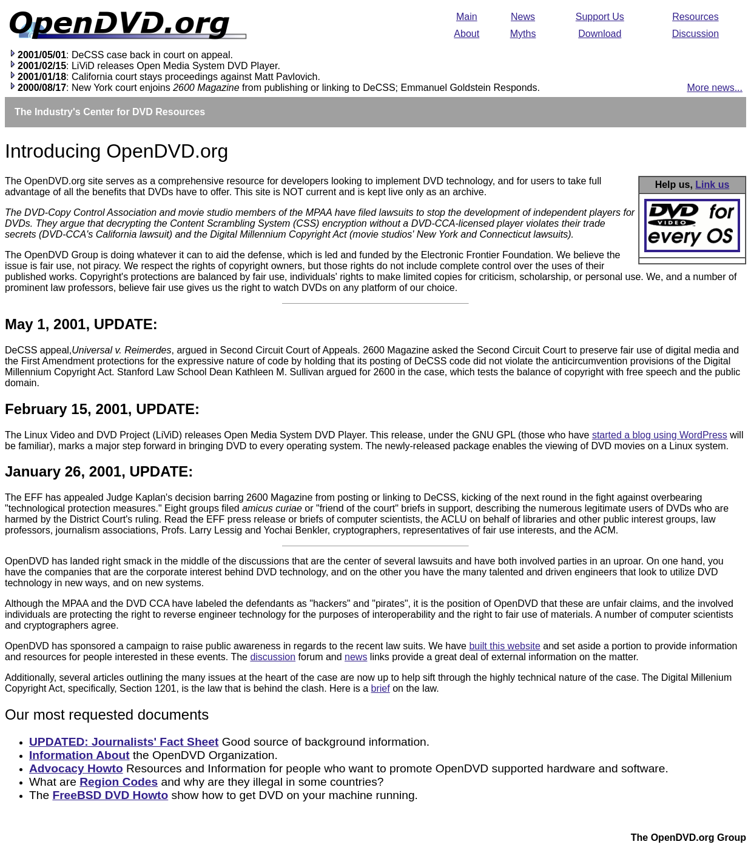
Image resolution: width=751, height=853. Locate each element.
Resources (695, 17)
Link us (712, 184)
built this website (504, 646)
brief (380, 688)
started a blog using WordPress (659, 435)
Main (466, 17)
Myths (523, 33)
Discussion (695, 33)
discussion (272, 657)
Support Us (600, 17)
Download (599, 33)
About (466, 33)
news (356, 657)
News (523, 17)
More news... (715, 87)
